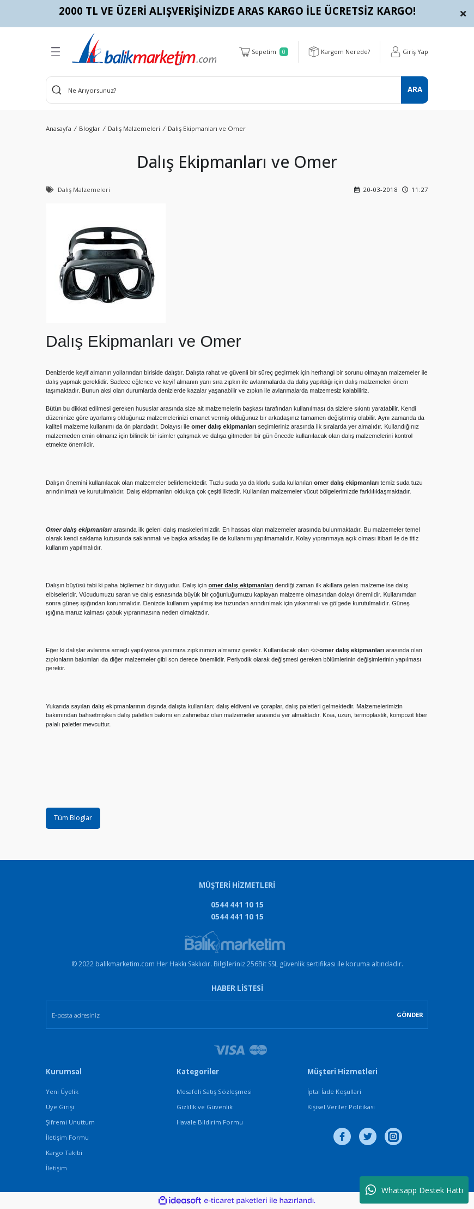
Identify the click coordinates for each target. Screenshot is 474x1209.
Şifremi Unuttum (70, 1123)
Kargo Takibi (64, 1154)
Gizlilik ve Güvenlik (205, 1108)
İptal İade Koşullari (334, 1092)
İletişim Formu (67, 1138)
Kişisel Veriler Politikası (341, 1108)
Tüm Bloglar (74, 818)
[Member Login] (409, 52)
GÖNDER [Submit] (410, 1015)
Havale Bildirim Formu (210, 1123)
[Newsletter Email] (237, 1015)
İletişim (56, 1169)
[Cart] (262, 52)
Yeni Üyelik (62, 1092)
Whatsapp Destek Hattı (414, 1190)
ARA (415, 89)
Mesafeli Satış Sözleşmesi (214, 1092)
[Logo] (144, 49)
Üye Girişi (60, 1108)
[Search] (237, 90)
